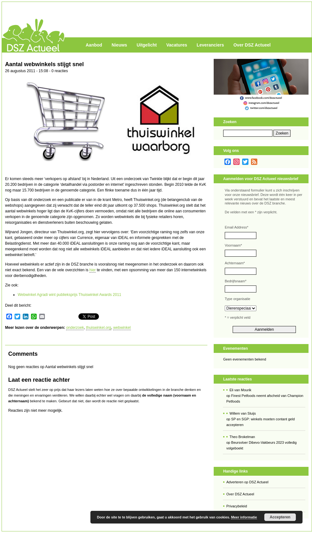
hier (92, 270)
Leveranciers (210, 44)
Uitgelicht (147, 44)
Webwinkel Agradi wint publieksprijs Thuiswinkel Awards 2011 (69, 294)
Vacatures (176, 44)
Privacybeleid (236, 506)
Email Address (236, 227)
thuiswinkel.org (98, 327)
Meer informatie (244, 517)
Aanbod (94, 44)
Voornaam (233, 245)
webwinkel (122, 327)
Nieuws (119, 44)
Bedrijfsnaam (235, 281)
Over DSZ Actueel (252, 44)
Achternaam (235, 263)
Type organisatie (237, 299)
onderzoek (75, 327)
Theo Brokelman (242, 437)
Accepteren (280, 517)
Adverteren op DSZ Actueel (247, 482)
